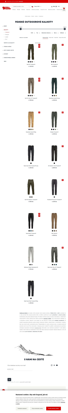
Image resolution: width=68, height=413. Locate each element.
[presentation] (17, 374)
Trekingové (7, 34)
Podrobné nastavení (22, 408)
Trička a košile (7, 46)
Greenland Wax (38, 327)
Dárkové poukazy (35, 9)
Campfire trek (44, 9)
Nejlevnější (51, 37)
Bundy (5, 26)
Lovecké (6, 36)
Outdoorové (7, 32)
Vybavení (28, 9)
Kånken (14, 9)
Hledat (29, 6)
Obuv (5, 61)
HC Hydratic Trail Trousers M (54, 165)
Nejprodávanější (62, 37)
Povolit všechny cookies (53, 408)
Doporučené (45, 37)
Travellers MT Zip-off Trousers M (54, 199)
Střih (32, 32)
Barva (55, 32)
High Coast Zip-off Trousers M (54, 267)
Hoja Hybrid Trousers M (31, 233)
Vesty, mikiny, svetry (9, 50)
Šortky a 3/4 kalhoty (9, 42)
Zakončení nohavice (46, 32)
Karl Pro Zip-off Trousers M (31, 98)
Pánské (18, 9)
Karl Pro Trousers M (31, 64)
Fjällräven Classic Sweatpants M (31, 267)
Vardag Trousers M (54, 132)
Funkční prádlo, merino (9, 57)
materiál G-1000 (47, 318)
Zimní (6, 39)
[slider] (21, 29)
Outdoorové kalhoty (24, 313)
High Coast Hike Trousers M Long (31, 165)
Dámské (23, 9)
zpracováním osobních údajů (25, 382)
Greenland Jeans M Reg (31, 132)
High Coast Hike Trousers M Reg (31, 301)
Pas (37, 32)
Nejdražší (56, 37)
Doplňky (6, 54)
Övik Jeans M (54, 233)
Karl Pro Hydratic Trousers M (31, 199)
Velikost (62, 32)
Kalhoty (6, 29)
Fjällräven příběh (51, 9)
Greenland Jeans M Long (54, 98)
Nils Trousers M (54, 64)
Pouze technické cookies (37, 408)
